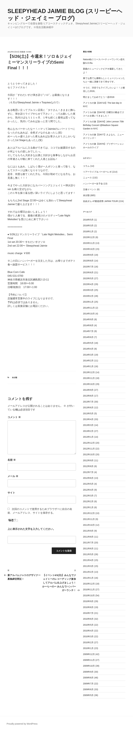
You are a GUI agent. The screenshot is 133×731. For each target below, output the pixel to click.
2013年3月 (88, 425)
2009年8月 (88, 677)
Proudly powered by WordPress (22, 724)
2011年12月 (89, 513)
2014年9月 (88, 319)
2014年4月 (88, 349)
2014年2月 (88, 360)
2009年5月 (88, 695)
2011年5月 (88, 554)
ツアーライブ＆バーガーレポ (97, 172)
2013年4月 (88, 419)
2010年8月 (88, 607)
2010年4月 (88, 630)
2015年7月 (88, 266)
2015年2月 (88, 296)
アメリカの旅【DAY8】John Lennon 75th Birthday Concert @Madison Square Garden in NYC (103, 125)
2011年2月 (88, 572)
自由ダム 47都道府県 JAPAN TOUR (100, 201)
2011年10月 (89, 525)
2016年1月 (88, 231)
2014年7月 (88, 331)
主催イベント (89, 189)
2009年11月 (89, 660)
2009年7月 (88, 683)
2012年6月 (88, 478)
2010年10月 (89, 595)
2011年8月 (88, 536)
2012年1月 (88, 507)
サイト (11, 492)
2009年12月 (89, 654)
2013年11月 (89, 378)
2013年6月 (88, 407)
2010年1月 (88, 648)
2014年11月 (89, 308)
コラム (86, 166)
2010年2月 (88, 642)
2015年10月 (89, 249)
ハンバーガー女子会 (93, 183)
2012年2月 (88, 501)
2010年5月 (88, 625)
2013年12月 (89, 372)
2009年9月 (88, 672)
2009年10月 (89, 666)
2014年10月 (89, 313)
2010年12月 (89, 583)
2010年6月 (88, 619)
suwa (28, 52)
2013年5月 (88, 413)
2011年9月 (88, 531)
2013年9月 (88, 390)
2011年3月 (88, 566)
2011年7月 (88, 542)
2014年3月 (88, 354)
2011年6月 (88, 548)
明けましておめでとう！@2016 (98, 97)
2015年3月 (88, 290)
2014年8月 (88, 325)
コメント (14, 417)
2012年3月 (88, 495)
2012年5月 (88, 484)
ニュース (87, 177)
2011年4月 (88, 560)
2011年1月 (88, 578)
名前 (12, 460)
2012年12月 (89, 443)
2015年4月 (88, 284)
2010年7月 (88, 613)
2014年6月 (88, 337)
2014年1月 (88, 366)
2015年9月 (88, 255)
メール (13, 476)
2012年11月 (89, 448)
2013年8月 (88, 395)
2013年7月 (88, 401)
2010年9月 (88, 601)
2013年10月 (89, 384)
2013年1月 (88, 437)
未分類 (14, 377)
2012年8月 (88, 466)
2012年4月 (88, 490)
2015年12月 (89, 237)
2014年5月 (88, 343)
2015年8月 (88, 260)
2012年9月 (88, 460)
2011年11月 (89, 519)
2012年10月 (89, 454)
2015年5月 (88, 278)
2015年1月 (88, 302)
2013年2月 (88, 431)
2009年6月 (88, 689)
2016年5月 (88, 219)
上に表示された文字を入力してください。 (31, 529)
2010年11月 (89, 589)
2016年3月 (88, 225)
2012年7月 (88, 472)
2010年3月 (88, 636)
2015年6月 (88, 272)
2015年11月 (89, 243)
